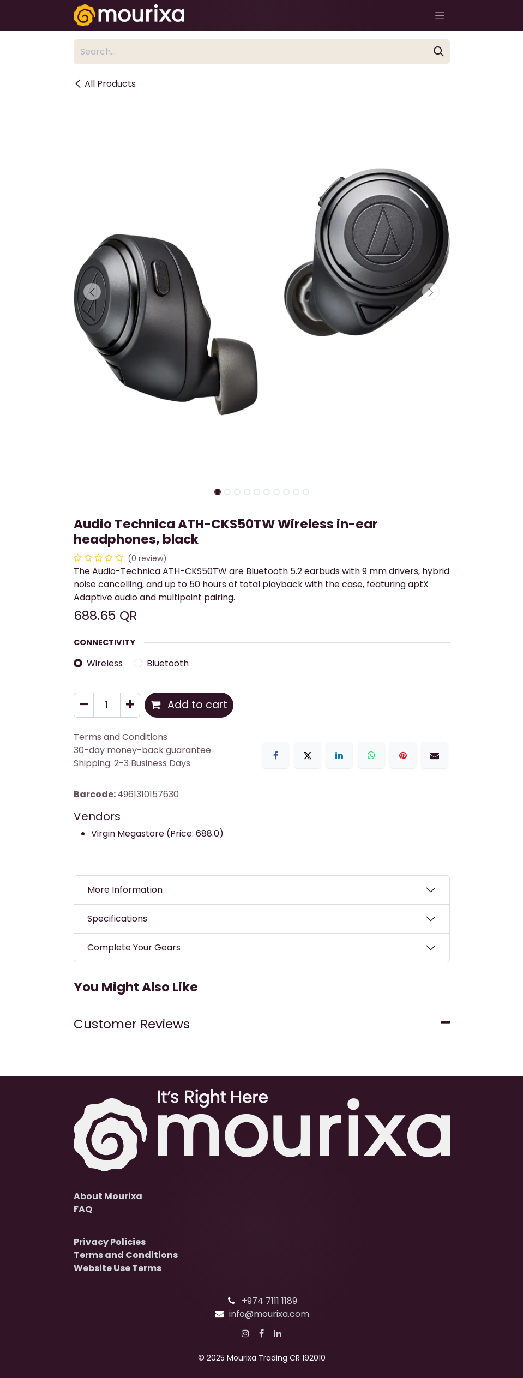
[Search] (439, 51)
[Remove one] (84, 705)
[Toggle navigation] (440, 15)
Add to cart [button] (189, 704)
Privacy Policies (110, 1242)
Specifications (117, 918)
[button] (92, 291)
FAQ (83, 1209)
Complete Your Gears (134, 947)
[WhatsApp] (371, 755)
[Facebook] (275, 755)
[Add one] (130, 705)
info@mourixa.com (269, 1314)
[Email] (435, 755)
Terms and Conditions (126, 1255)
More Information (125, 889)
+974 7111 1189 (269, 1301)
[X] (307, 755)
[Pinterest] (403, 755)
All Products (105, 83)
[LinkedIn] (339, 755)
